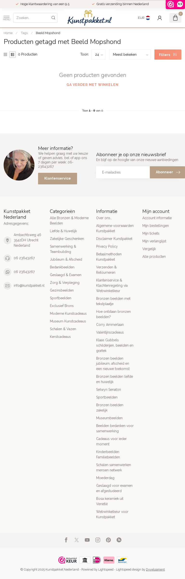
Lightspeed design (128, 569)
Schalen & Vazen (63, 329)
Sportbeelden (60, 298)
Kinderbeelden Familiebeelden (108, 454)
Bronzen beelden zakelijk (109, 407)
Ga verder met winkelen (92, 85)
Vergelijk (149, 249)
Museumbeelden (109, 418)
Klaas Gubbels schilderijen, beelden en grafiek (114, 345)
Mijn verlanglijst (154, 241)
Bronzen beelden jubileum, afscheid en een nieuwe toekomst (113, 363)
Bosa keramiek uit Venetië (109, 501)
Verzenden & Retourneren (106, 269)
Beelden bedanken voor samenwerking (115, 428)
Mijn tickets (150, 233)
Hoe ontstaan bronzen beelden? (113, 314)
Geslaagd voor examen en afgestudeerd (114, 488)
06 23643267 (24, 258)
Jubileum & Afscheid (66, 259)
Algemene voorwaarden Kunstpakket (115, 228)
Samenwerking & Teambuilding (63, 249)
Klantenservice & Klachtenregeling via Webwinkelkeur (112, 285)
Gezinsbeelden (62, 290)
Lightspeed (105, 569)
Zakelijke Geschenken (67, 239)
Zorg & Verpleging (64, 283)
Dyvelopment (155, 569)
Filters (168, 55)
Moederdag (105, 478)
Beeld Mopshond (48, 33)
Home (8, 33)
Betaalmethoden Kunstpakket (109, 256)
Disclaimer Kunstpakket (114, 239)
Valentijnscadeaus (110, 332)
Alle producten (154, 256)
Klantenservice (57, 178)
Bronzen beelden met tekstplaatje (113, 301)
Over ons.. (104, 218)
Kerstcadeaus (60, 337)
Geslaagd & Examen (65, 275)
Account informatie (157, 218)
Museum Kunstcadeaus (68, 321)
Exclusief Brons (62, 306)
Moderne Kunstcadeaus (68, 313)
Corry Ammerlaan (110, 325)
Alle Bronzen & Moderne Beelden (69, 220)
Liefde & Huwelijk (63, 231)
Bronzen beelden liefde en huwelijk (114, 379)
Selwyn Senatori (108, 389)
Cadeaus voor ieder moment (111, 441)
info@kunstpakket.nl (29, 285)
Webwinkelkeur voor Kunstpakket (112, 514)
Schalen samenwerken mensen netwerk (113, 467)
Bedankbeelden (62, 267)
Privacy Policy (107, 246)
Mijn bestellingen (155, 226)
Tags (24, 33)
